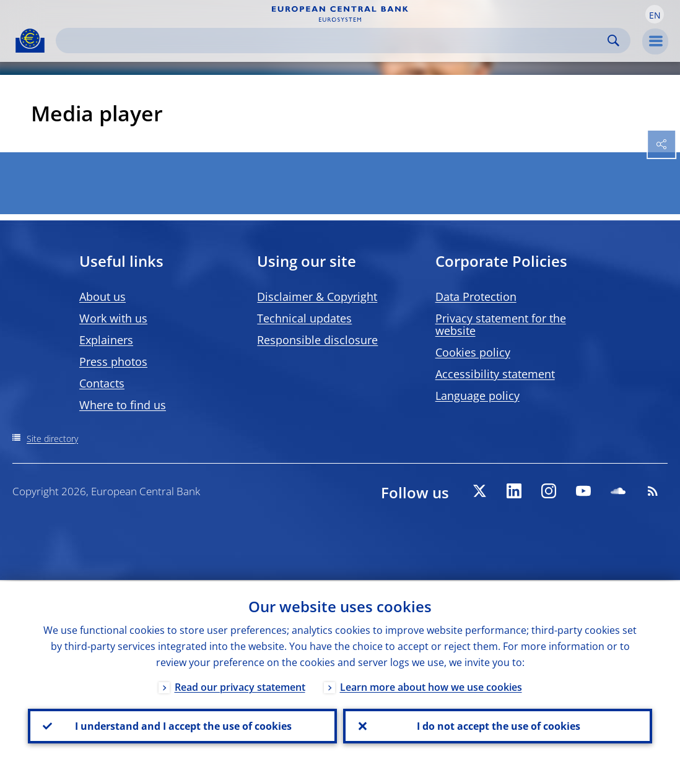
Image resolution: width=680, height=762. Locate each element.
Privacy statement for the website (500, 324)
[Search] (333, 40)
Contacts (101, 383)
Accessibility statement (495, 373)
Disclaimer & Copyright (317, 296)
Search (613, 40)
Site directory (52, 438)
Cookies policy (472, 352)
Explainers (106, 339)
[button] (654, 14)
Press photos (113, 361)
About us (102, 296)
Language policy (477, 395)
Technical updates (304, 318)
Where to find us (122, 404)
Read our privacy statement (240, 686)
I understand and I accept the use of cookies (182, 725)
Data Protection (476, 296)
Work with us (113, 318)
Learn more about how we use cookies (431, 686)
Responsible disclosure (317, 339)
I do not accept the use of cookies (498, 725)
